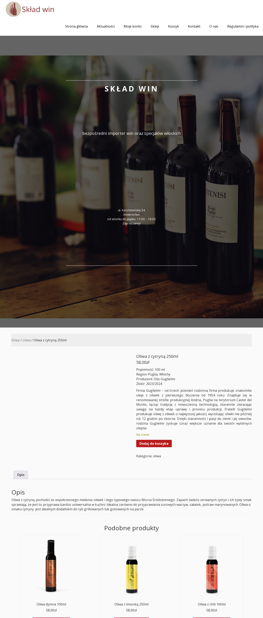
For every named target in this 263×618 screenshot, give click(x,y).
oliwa (27, 340)
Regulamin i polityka (242, 26)
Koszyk (173, 26)
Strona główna (76, 26)
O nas (213, 26)
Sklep (155, 26)
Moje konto (133, 26)
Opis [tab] (20, 474)
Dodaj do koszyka (154, 443)
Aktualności (106, 26)
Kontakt (194, 26)
